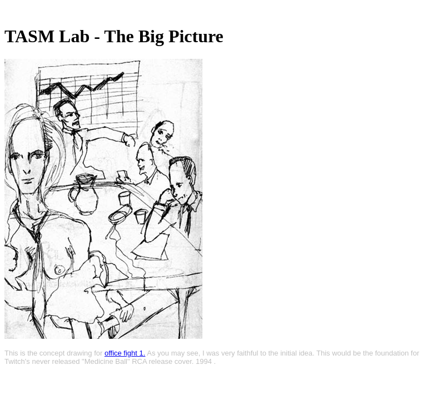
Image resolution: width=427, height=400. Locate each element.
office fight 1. (125, 353)
